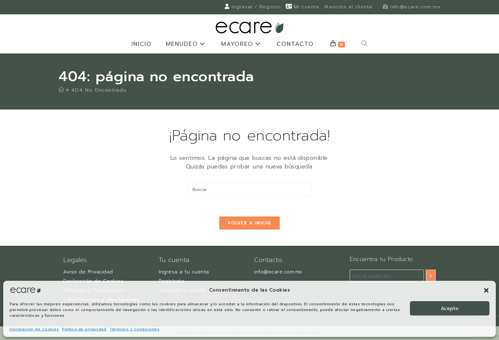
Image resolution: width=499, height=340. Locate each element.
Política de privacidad (84, 329)
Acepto (450, 308)
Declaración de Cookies (34, 329)
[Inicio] (61, 90)
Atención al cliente (348, 7)
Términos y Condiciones (134, 329)
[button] (486, 290)
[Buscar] (431, 276)
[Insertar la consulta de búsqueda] (249, 189)
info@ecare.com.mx (415, 7)
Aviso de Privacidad (88, 271)
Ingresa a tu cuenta (184, 271)
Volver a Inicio (249, 223)
